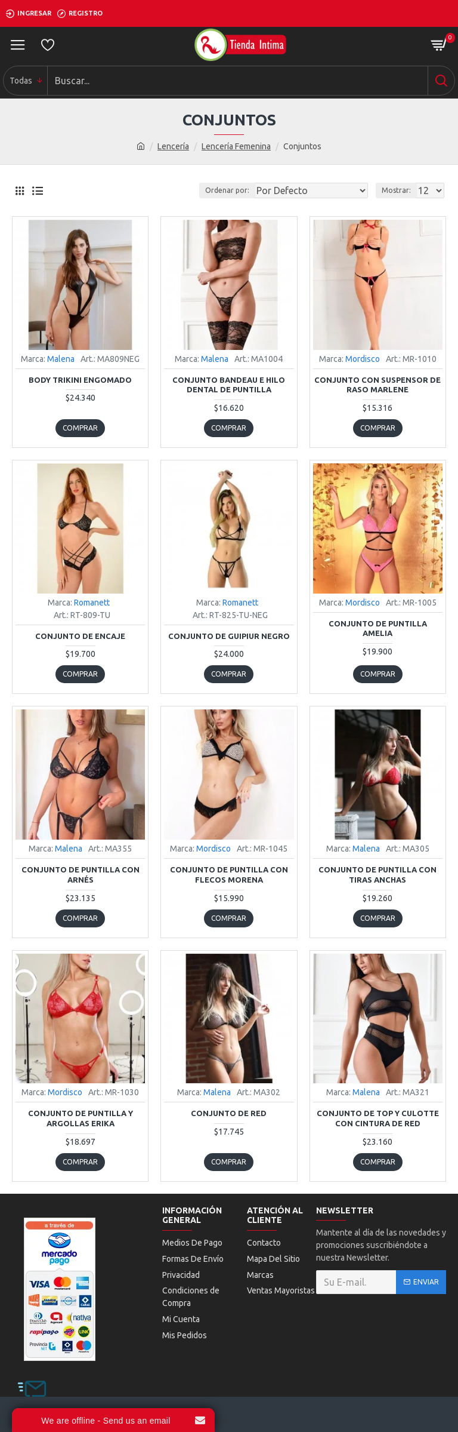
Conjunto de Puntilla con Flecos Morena (229, 874)
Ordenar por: (227, 190)
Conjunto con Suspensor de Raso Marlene (377, 385)
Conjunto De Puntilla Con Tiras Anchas (377, 874)
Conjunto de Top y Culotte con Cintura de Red (378, 1118)
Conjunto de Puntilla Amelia (378, 628)
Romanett (92, 602)
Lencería (173, 146)
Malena (61, 359)
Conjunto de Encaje (80, 636)
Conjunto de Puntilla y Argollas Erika (80, 1118)
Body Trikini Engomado (80, 380)
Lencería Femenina (236, 146)
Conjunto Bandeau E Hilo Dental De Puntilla (228, 385)
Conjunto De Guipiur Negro (229, 636)
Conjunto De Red (229, 1113)
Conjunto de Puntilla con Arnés (80, 874)
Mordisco (362, 359)
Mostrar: (396, 190)
